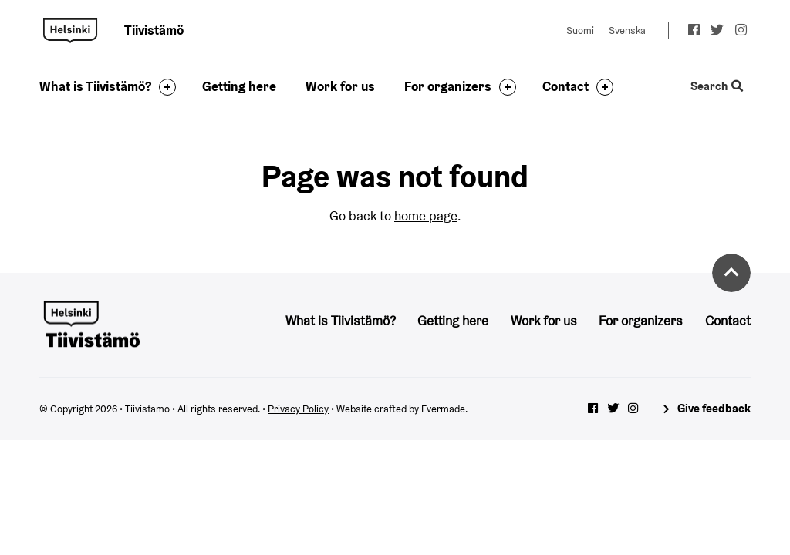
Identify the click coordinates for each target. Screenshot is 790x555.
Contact (565, 86)
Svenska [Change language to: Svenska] (627, 30)
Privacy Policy (298, 408)
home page (425, 215)
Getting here (239, 86)
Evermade (443, 408)
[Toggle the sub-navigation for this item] (163, 87)
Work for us (340, 86)
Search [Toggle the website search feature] (716, 86)
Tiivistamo (70, 31)
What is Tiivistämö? (95, 86)
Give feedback (714, 408)
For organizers (447, 86)
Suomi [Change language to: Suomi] (580, 30)
